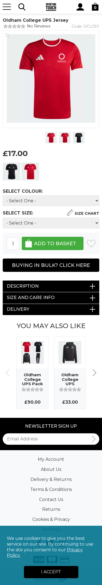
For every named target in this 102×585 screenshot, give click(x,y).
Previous (7, 373)
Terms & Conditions (51, 489)
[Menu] (7, 7)
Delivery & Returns (51, 479)
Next (94, 373)
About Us (51, 469)
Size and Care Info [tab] (31, 297)
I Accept (51, 571)
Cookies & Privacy (51, 519)
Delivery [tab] (18, 309)
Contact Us (51, 499)
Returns (51, 509)
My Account (51, 459)
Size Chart (87, 213)
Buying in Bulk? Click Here (51, 265)
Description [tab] (23, 286)
